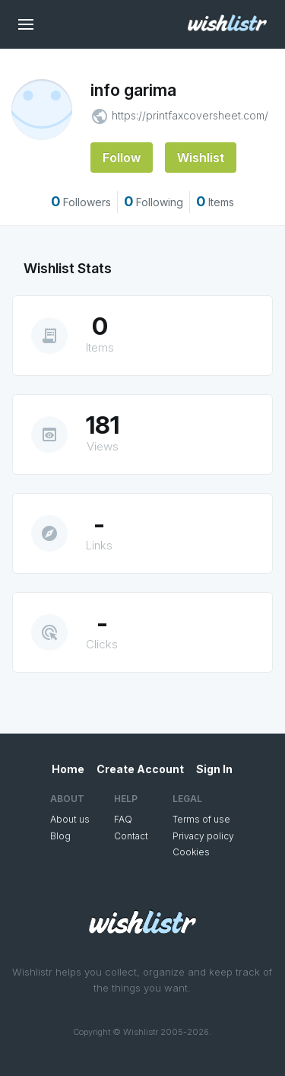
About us (70, 819)
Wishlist (200, 157)
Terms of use (201, 819)
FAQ (123, 819)
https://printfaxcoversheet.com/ (190, 115)
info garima (133, 90)
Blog (60, 836)
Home (68, 768)
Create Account (140, 768)
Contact (131, 836)
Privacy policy (203, 836)
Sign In (214, 768)
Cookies (191, 852)
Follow (122, 157)
